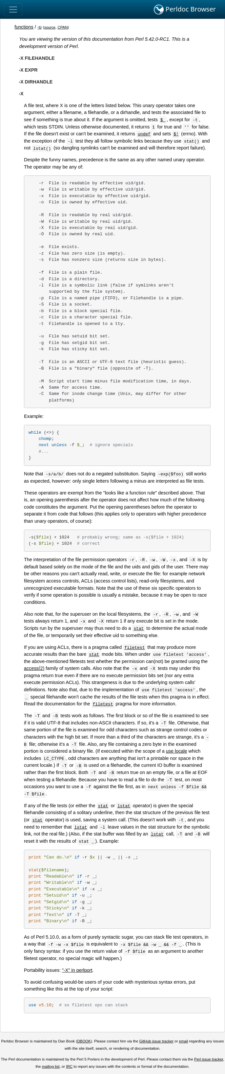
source (49, 27)
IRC (69, 1066)
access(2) (34, 668)
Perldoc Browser (185, 9)
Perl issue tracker (208, 1059)
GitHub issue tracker (156, 1041)
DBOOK (84, 1041)
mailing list (51, 1066)
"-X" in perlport (77, 970)
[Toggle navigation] (13, 9)
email (183, 1041)
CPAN (62, 27)
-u (39, 27)
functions (23, 27)
